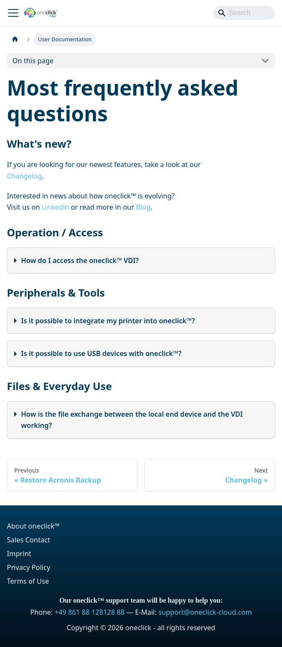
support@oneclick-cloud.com (204, 612)
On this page (33, 60)
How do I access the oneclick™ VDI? (80, 260)
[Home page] (15, 39)
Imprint (19, 553)
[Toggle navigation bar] (13, 12)
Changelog (24, 176)
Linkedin (55, 207)
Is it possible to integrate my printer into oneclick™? (108, 320)
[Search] (244, 13)
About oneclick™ (33, 526)
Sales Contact (28, 540)
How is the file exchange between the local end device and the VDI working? (132, 419)
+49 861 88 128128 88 (90, 612)
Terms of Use (28, 581)
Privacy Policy (28, 567)
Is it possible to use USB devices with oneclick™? (101, 353)
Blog (143, 207)
